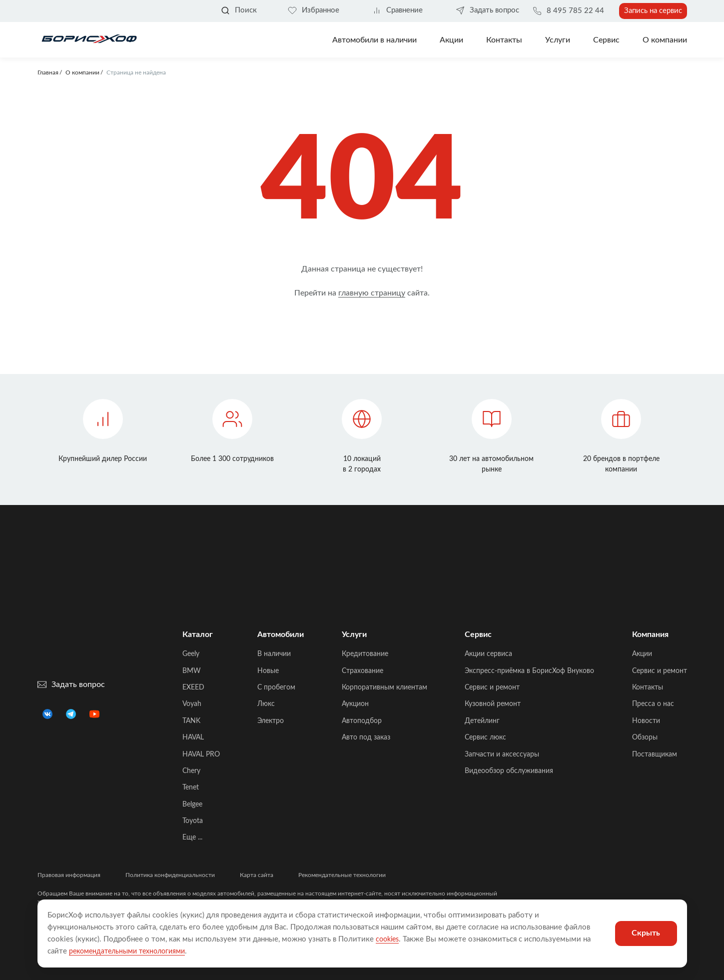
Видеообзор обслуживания (509, 771)
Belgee (192, 804)
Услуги (557, 40)
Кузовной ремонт (493, 704)
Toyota (192, 821)
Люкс (266, 704)
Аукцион (355, 704)
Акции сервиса (488, 654)
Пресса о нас (653, 704)
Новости (646, 721)
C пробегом (276, 687)
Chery (191, 771)
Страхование (362, 671)
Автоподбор (362, 721)
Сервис (606, 40)
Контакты (504, 40)
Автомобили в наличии (374, 40)
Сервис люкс (485, 737)
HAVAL (193, 737)
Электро (270, 721)
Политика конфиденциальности (170, 875)
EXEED (193, 687)
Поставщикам (654, 754)
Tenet (190, 787)
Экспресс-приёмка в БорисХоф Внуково (529, 671)
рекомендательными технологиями (131, 951)
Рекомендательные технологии (342, 875)
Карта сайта (256, 875)
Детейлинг (482, 721)
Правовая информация (68, 875)
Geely (190, 654)
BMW (191, 671)
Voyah (191, 704)
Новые (268, 671)
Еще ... (192, 837)
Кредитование (365, 654)
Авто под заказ (366, 737)
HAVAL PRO (201, 754)
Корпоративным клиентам (384, 687)
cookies (389, 939)
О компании (665, 40)
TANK (191, 721)
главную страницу (371, 293)
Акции (642, 654)
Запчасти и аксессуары (502, 754)
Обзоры (645, 737)
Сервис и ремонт (492, 687)
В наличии (274, 654)
